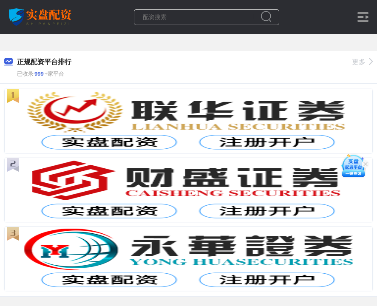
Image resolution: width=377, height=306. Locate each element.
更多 (362, 61)
